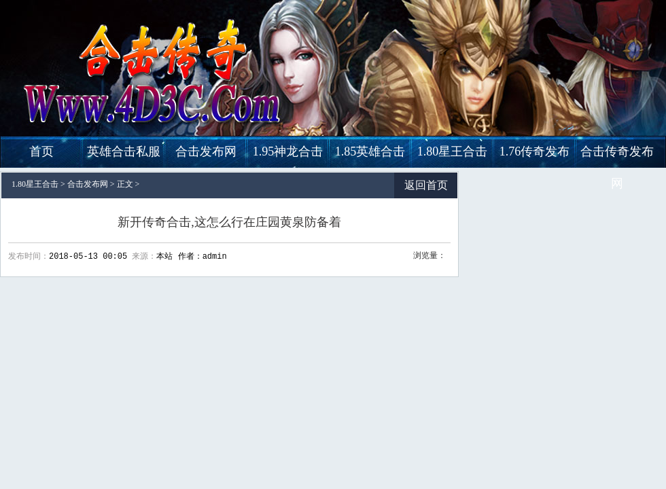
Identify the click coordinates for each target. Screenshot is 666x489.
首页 (41, 151)
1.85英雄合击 (370, 151)
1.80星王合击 (452, 151)
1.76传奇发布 (535, 151)
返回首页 (426, 185)
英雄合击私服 (123, 151)
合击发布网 (205, 151)
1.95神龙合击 (288, 151)
